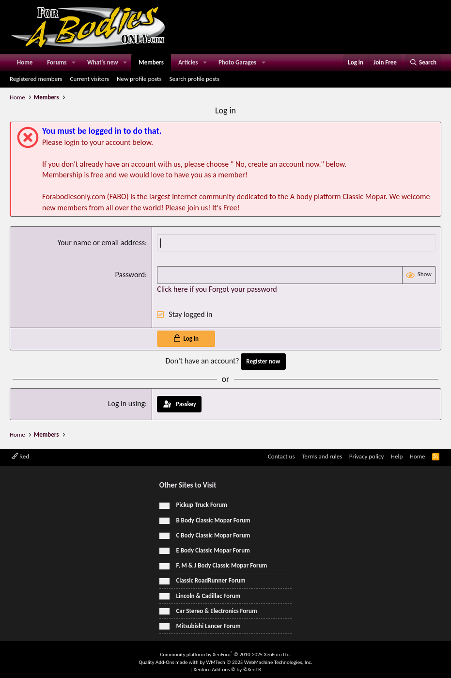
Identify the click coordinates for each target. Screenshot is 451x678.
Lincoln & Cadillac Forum (205, 595)
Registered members (36, 78)
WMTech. (259, 662)
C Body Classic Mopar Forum (210, 535)
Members (151, 62)
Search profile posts (194, 78)
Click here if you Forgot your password (217, 289)
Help (397, 456)
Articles (188, 62)
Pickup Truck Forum (198, 504)
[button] (73, 62)
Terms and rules (322, 456)
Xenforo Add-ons (227, 669)
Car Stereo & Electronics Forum (213, 611)
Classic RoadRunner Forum (207, 580)
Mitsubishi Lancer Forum (205, 626)
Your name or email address (101, 242)
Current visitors (89, 78)
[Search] (422, 62)
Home (24, 62)
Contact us (281, 456)
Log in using (126, 403)
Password (130, 274)
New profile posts (139, 78)
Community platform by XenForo (225, 654)
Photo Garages (237, 62)
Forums (56, 62)
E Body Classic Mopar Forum (209, 550)
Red (20, 456)
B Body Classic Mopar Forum (210, 520)
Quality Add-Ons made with (169, 662)
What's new (102, 62)
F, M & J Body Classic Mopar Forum (218, 565)
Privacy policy (366, 456)
